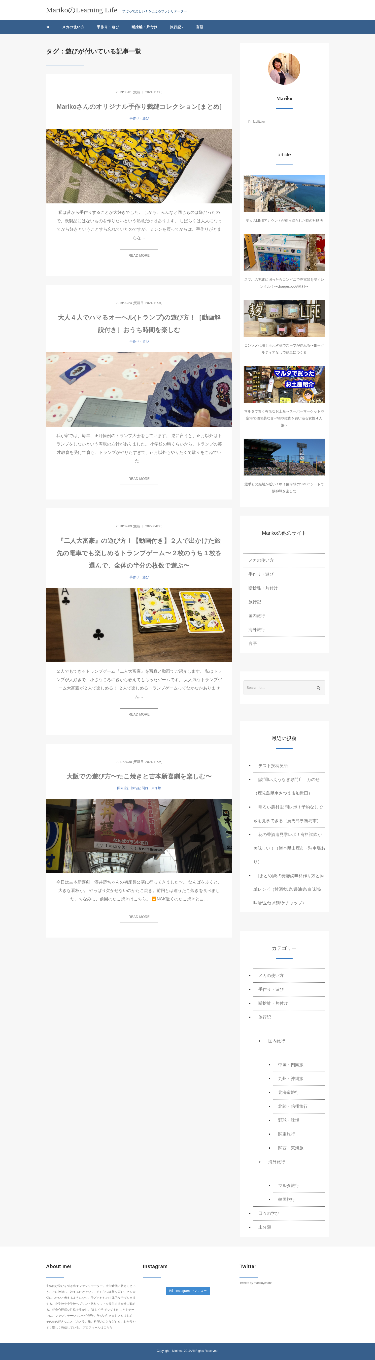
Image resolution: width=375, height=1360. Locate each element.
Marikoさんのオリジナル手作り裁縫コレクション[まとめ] (139, 106)
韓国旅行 (286, 1199)
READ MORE (139, 255)
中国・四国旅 (291, 1064)
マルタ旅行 (288, 1185)
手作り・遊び (108, 27)
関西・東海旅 (151, 788)
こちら (107, 1327)
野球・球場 (288, 1120)
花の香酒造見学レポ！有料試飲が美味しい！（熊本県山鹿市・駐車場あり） (289, 848)
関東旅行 (286, 1134)
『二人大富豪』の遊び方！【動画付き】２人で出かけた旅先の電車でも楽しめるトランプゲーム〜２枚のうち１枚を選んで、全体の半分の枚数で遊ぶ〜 (139, 553)
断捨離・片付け (145, 27)
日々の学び (268, 1213)
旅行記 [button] (177, 27)
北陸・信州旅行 (293, 1106)
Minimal (177, 1351)
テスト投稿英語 (273, 765)
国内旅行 (123, 788)
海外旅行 (256, 629)
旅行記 (136, 788)
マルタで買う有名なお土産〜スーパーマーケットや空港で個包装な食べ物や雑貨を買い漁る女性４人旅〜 (284, 418)
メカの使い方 (73, 27)
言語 (200, 27)
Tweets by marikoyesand (255, 1283)
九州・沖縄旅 (291, 1078)
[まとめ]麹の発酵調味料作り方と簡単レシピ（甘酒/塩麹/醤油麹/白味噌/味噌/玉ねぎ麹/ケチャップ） (288, 889)
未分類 (264, 1227)
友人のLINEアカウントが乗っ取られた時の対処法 (284, 220)
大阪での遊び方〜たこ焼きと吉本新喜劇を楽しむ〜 (139, 776)
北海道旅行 (288, 1092)
